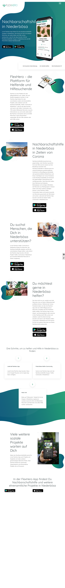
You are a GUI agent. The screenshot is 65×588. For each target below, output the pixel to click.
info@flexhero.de (11, 544)
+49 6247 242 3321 (12, 542)
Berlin (33, 545)
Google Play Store (19, 46)
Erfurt (40, 545)
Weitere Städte (36, 553)
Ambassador (34, 583)
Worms (55, 549)
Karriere (40, 583)
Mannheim (49, 545)
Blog (25, 583)
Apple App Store (7, 46)
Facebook (14, 548)
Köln (40, 547)
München (48, 547)
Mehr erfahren (22, 558)
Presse (45, 583)
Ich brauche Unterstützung (29, 66)
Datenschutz (57, 583)
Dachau (34, 549)
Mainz (40, 549)
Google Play (17, 125)
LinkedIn (11, 548)
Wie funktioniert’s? (57, 66)
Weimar (55, 547)
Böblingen (56, 545)
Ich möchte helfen (44, 66)
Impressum (51, 583)
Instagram (8, 548)
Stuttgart (48, 549)
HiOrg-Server (35, 560)
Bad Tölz (34, 547)
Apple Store (17, 129)
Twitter (5, 548)
